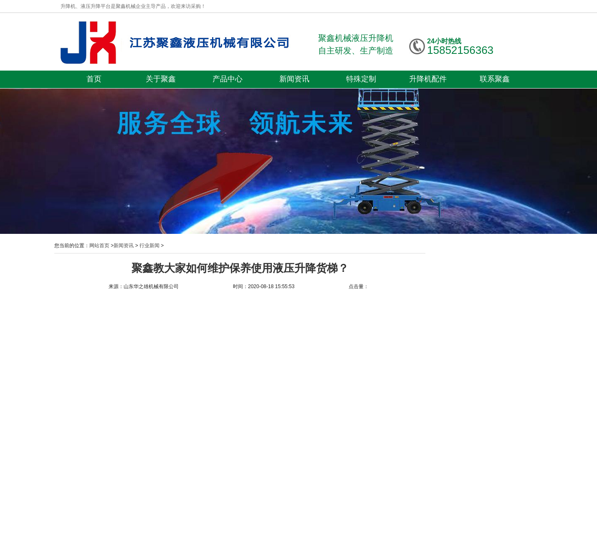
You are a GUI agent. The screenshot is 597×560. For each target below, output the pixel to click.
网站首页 (99, 245)
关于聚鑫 (161, 79)
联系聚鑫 (495, 79)
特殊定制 (361, 79)
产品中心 (227, 79)
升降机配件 (428, 79)
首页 (93, 79)
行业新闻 (149, 245)
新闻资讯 (294, 79)
